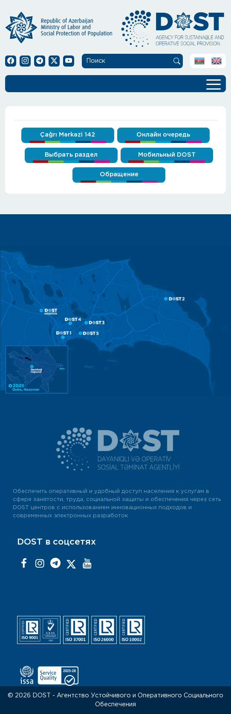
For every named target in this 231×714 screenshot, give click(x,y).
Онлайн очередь (163, 134)
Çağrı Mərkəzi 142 (67, 134)
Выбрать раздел (71, 154)
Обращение (119, 174)
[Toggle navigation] (213, 83)
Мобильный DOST (167, 154)
